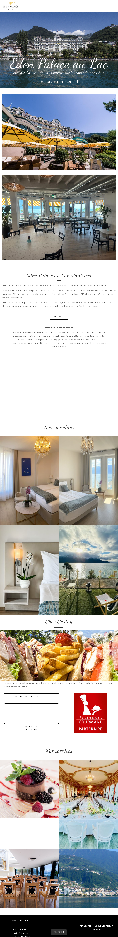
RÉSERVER (59, 932)
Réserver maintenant (59, 81)
